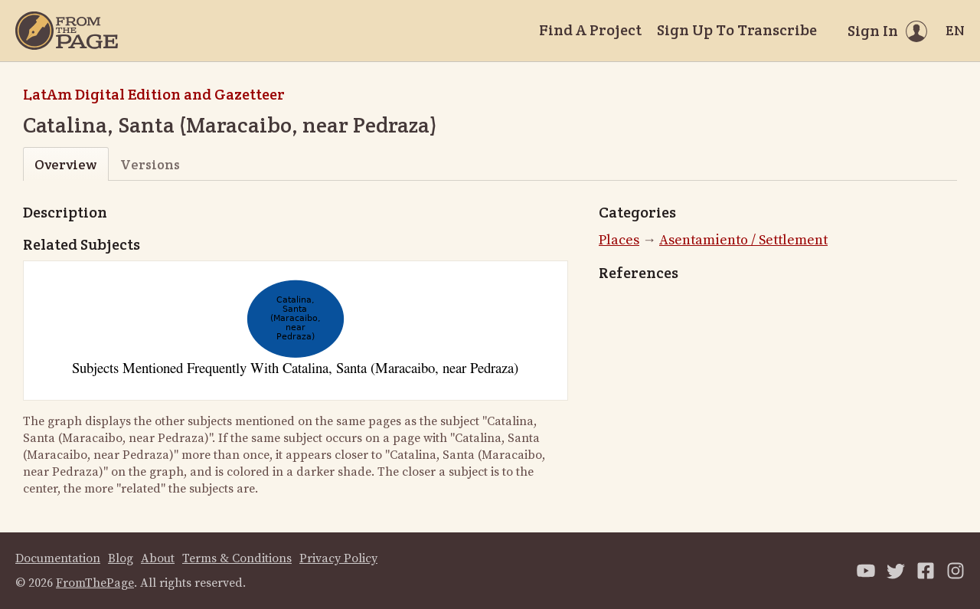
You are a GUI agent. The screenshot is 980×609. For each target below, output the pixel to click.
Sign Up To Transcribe (737, 30)
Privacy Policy (338, 558)
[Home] (66, 30)
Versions (150, 164)
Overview (65, 164)
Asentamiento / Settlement (743, 240)
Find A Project (590, 30)
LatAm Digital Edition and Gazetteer (154, 94)
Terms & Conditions (237, 558)
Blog (120, 558)
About (158, 558)
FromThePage (95, 583)
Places (619, 240)
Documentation (57, 558)
